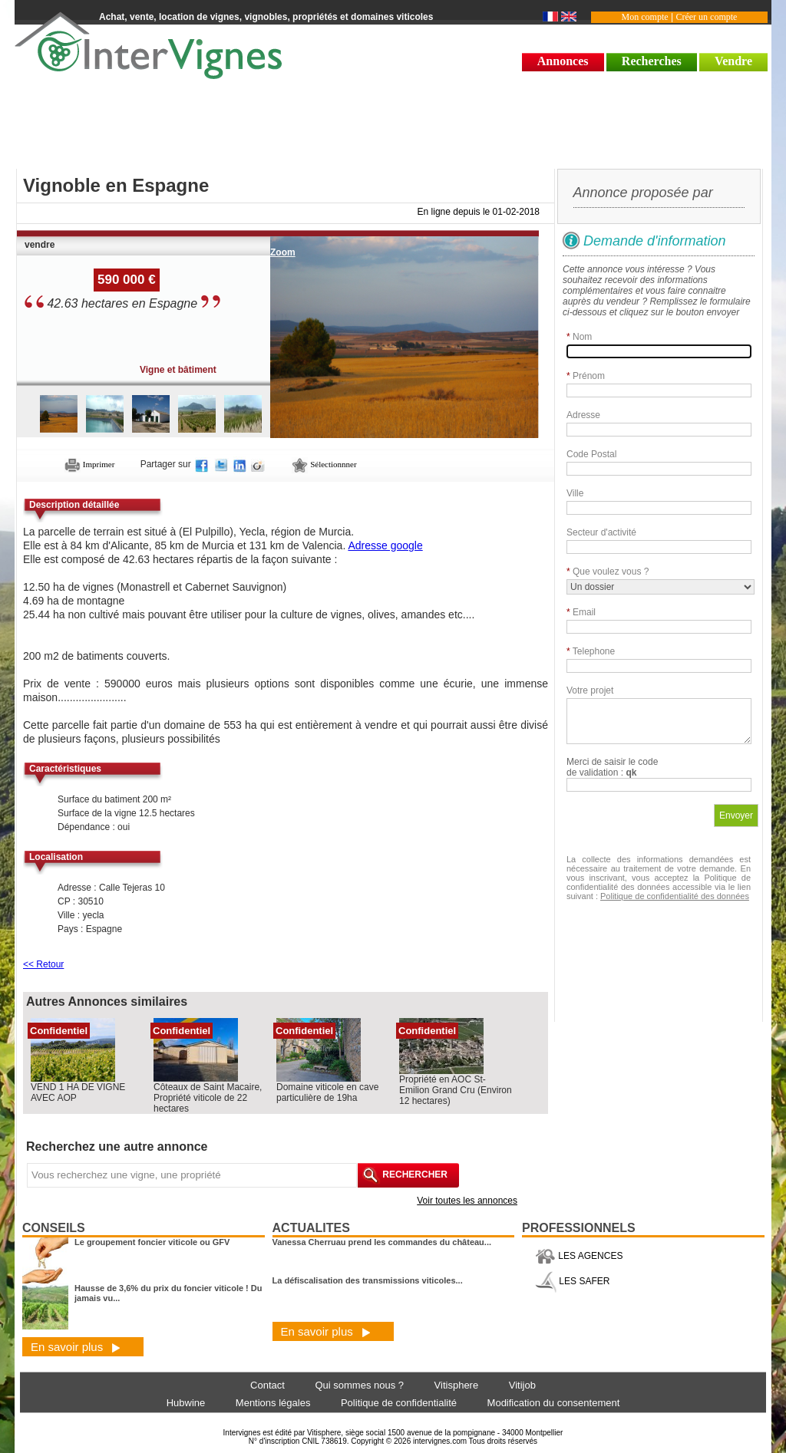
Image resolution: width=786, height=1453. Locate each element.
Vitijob (522, 1385)
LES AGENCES (579, 1255)
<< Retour (43, 964)
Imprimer (89, 464)
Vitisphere (456, 1385)
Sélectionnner (324, 464)
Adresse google (385, 545)
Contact (267, 1385)
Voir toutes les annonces (467, 1200)
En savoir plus (76, 1346)
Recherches (652, 61)
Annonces (563, 61)
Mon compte (645, 17)
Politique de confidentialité (399, 1403)
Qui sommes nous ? (359, 1385)
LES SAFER (572, 1281)
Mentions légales (273, 1403)
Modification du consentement (553, 1403)
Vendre (733, 61)
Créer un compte (706, 17)
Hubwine (186, 1403)
